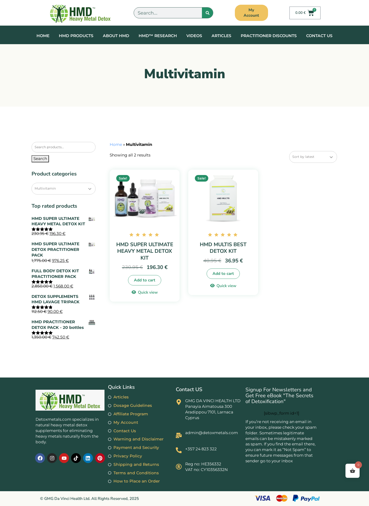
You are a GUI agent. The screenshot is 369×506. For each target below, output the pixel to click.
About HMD (116, 35)
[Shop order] (313, 157)
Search (40, 158)
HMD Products (76, 35)
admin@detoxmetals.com (211, 432)
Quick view (148, 292)
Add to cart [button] (144, 280)
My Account (251, 12)
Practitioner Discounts (269, 35)
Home (42, 35)
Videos (194, 35)
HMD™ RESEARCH (158, 35)
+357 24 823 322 (201, 449)
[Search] (207, 13)
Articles (221, 35)
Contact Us (319, 35)
